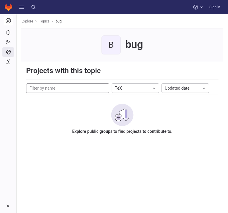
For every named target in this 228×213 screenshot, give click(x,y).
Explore (27, 21)
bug (58, 21)
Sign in (214, 7)
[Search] (33, 7)
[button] (21, 7)
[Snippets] (8, 62)
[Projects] (8, 32)
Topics (44, 21)
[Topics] (8, 52)
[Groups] (8, 42)
